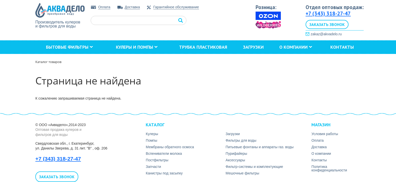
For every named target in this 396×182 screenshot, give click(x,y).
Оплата (104, 7)
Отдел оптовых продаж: (335, 7)
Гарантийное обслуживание (176, 7)
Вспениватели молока (164, 153)
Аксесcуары (235, 160)
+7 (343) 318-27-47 (328, 13)
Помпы (151, 140)
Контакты (342, 47)
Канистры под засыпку (164, 173)
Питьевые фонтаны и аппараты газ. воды (259, 147)
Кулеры (152, 134)
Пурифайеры (236, 153)
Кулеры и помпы (137, 47)
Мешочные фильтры (242, 173)
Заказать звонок (327, 24)
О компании (295, 47)
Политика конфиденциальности (329, 168)
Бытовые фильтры (69, 47)
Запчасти (153, 167)
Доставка (132, 7)
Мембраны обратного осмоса (170, 147)
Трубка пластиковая (203, 47)
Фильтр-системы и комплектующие (254, 167)
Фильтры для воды (241, 140)
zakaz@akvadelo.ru (326, 34)
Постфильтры (157, 160)
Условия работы (324, 134)
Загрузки (253, 47)
